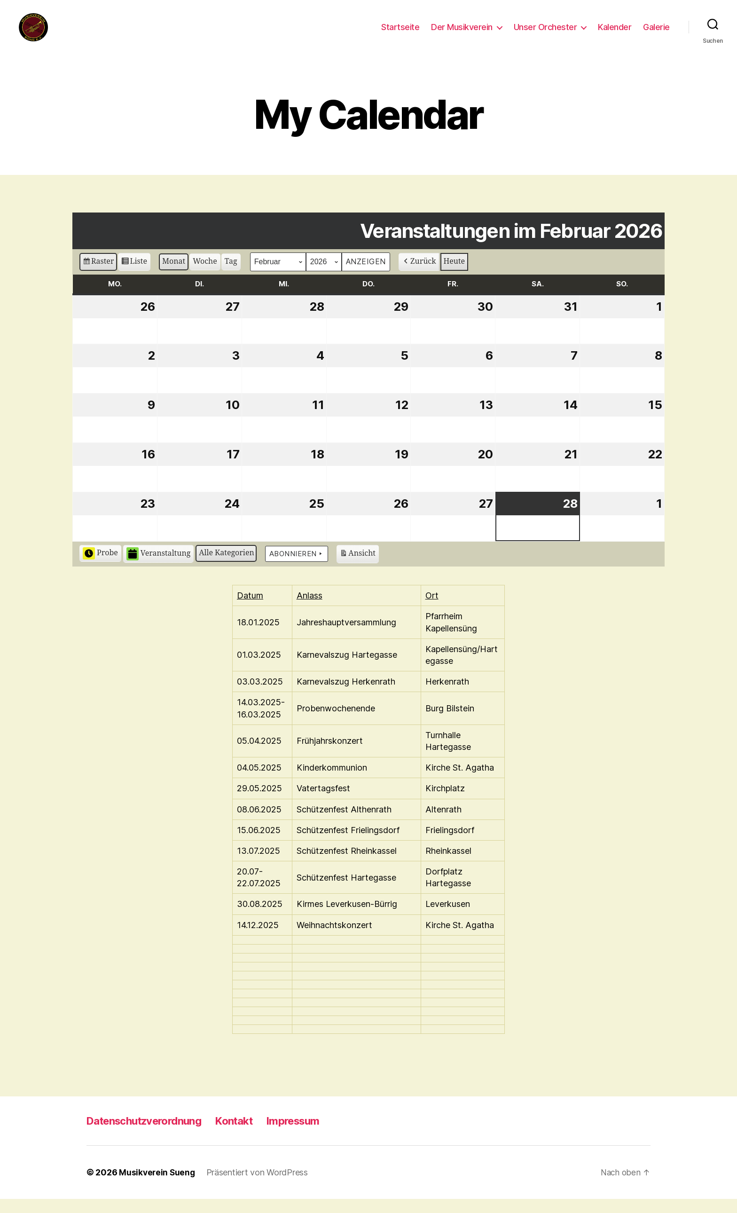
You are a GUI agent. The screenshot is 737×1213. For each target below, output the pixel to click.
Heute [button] (454, 275)
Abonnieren (296, 568)
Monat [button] (173, 275)
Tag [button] (231, 275)
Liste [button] (134, 277)
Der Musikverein (462, 34)
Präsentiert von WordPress (259, 1186)
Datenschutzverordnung (150, 1135)
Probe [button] (100, 567)
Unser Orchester (545, 34)
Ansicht (357, 569)
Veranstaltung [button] (158, 568)
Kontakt (248, 1135)
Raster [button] (98, 277)
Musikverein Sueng (157, 1186)
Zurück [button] (419, 276)
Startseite (400, 34)
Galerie (656, 34)
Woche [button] (205, 275)
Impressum (312, 1135)
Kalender (614, 34)
